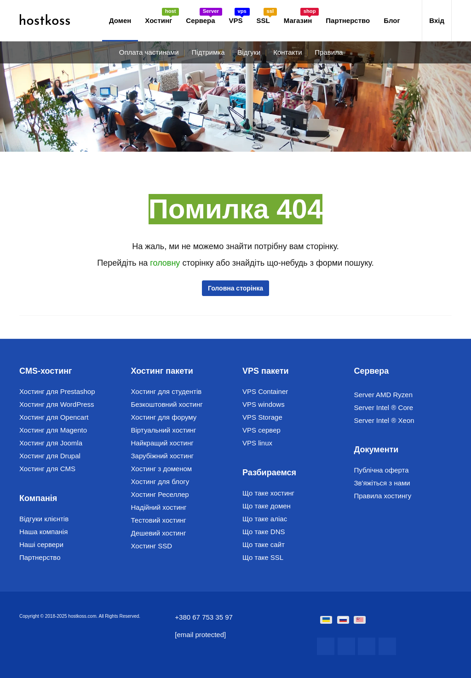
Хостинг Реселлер (160, 494)
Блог (392, 20)
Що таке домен (266, 506)
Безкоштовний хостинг (167, 404)
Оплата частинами (149, 52)
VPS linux (257, 443)
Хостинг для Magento (53, 430)
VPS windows (263, 404)
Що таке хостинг (268, 493)
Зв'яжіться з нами (382, 483)
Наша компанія (43, 532)
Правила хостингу (383, 496)
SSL (267, 16)
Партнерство (348, 20)
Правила (329, 52)
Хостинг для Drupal (49, 456)
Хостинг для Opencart (53, 417)
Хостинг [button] (162, 16)
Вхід (436, 20)
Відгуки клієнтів (44, 519)
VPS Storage (262, 417)
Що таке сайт (263, 544)
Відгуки (248, 52)
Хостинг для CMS (47, 469)
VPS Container (265, 391)
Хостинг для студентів (166, 391)
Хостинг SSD (151, 546)
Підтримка (208, 52)
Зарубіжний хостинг (162, 456)
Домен (120, 20)
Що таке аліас (264, 519)
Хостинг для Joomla (50, 443)
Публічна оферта (381, 470)
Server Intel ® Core (384, 407)
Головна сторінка (235, 288)
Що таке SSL (262, 557)
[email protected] (200, 634)
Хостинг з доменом (161, 469)
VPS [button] (239, 16)
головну (166, 263)
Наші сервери (41, 544)
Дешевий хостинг (158, 533)
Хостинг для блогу (160, 481)
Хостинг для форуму (164, 417)
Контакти (287, 52)
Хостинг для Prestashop (57, 391)
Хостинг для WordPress (56, 404)
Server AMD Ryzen (383, 395)
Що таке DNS (263, 532)
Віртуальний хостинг (163, 430)
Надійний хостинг (159, 507)
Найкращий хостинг (162, 443)
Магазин (301, 16)
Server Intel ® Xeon (384, 420)
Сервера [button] (204, 16)
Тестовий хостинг (158, 520)
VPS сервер (261, 430)
